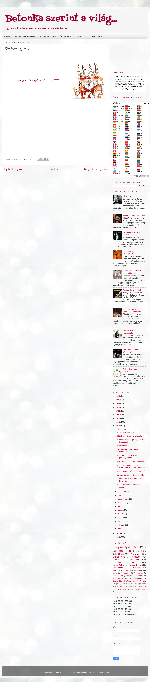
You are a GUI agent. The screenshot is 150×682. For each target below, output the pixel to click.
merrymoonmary (83, 673)
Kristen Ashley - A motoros (134, 215)
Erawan (130, 576)
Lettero (135, 562)
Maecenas (117, 578)
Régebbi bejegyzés (95, 169)
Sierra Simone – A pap (132, 196)
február (121, 525)
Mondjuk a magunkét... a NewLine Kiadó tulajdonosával (131, 466)
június (120, 510)
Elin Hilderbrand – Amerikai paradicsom (128, 486)
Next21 (139, 568)
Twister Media (134, 589)
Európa (140, 576)
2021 (118, 415)
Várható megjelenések (25, 36)
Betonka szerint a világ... (61, 18)
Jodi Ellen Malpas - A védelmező (132, 351)
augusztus (122, 503)
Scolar (124, 589)
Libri (143, 551)
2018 (118, 426)
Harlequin (117, 562)
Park (140, 570)
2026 (118, 396)
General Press (122, 550)
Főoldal (7, 36)
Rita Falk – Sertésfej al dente (129, 436)
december (122, 429)
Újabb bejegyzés (14, 169)
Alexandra (116, 573)
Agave (117, 584)
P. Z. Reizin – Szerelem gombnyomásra (127, 456)
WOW (144, 589)
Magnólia (138, 578)
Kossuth (136, 556)
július (120, 506)
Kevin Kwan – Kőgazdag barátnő (131, 471)
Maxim (116, 559)
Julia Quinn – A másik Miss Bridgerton (132, 272)
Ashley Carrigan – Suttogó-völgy (131, 475)
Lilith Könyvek (129, 586)
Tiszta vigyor (82, 36)
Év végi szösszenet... (126, 432)
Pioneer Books (135, 565)
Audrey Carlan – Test (132, 290)
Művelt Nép (119, 556)
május (120, 514)
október (121, 495)
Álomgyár (135, 554)
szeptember (123, 499)
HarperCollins (118, 565)
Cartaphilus (128, 570)
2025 (118, 400)
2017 (118, 533)
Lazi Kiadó (132, 581)
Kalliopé (118, 586)
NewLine (140, 586)
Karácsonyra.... (123, 446)
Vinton (115, 570)
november (122, 491)
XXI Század (118, 568)
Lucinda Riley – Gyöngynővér (129, 252)
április (120, 517)
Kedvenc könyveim (47, 36)
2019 (118, 422)
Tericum (143, 581)
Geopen (143, 584)
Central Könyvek (119, 581)
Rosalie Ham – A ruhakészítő (130, 331)
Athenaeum (134, 560)
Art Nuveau (138, 573)
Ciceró (124, 584)
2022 (118, 411)
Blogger (105, 673)
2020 (118, 418)
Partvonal (116, 589)
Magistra (127, 573)
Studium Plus (118, 576)
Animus (128, 578)
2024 (118, 403)
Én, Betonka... (66, 36)
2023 (118, 407)
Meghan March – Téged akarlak (130, 461)
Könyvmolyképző (124, 547)
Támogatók (97, 36)
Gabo (121, 554)
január (121, 529)
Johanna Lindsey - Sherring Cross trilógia (132, 310)
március (121, 521)
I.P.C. (130, 568)
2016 (118, 537)
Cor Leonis (133, 584)
